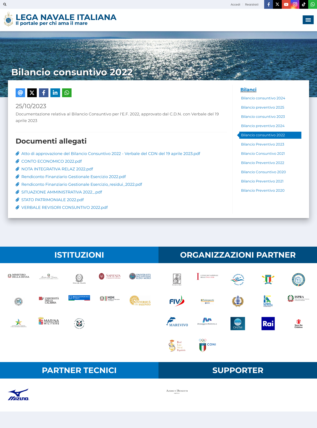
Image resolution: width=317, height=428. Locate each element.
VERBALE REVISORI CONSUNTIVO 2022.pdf (62, 207)
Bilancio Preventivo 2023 (262, 144)
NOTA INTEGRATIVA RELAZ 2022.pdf (54, 169)
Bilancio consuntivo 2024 (263, 98)
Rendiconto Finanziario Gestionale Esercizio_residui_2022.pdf (79, 184)
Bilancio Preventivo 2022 (262, 163)
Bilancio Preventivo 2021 (262, 181)
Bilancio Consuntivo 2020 (263, 172)
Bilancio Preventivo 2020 (263, 190)
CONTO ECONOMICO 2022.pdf (49, 161)
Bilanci (248, 89)
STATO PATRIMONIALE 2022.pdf (50, 199)
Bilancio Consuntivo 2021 (263, 153)
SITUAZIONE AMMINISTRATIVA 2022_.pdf (59, 192)
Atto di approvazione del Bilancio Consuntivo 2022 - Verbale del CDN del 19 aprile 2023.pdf (108, 153)
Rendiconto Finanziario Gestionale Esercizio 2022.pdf (71, 176)
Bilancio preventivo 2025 (262, 107)
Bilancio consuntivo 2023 (263, 117)
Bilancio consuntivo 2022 (263, 135)
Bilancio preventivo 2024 (263, 126)
